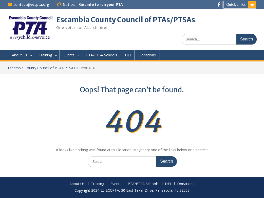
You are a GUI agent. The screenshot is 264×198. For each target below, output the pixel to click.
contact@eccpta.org (31, 4)
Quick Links (236, 4)
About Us (19, 55)
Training (45, 55)
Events (69, 55)
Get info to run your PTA (101, 4)
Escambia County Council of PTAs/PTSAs (125, 19)
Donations (147, 55)
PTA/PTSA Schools (101, 55)
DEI (128, 55)
